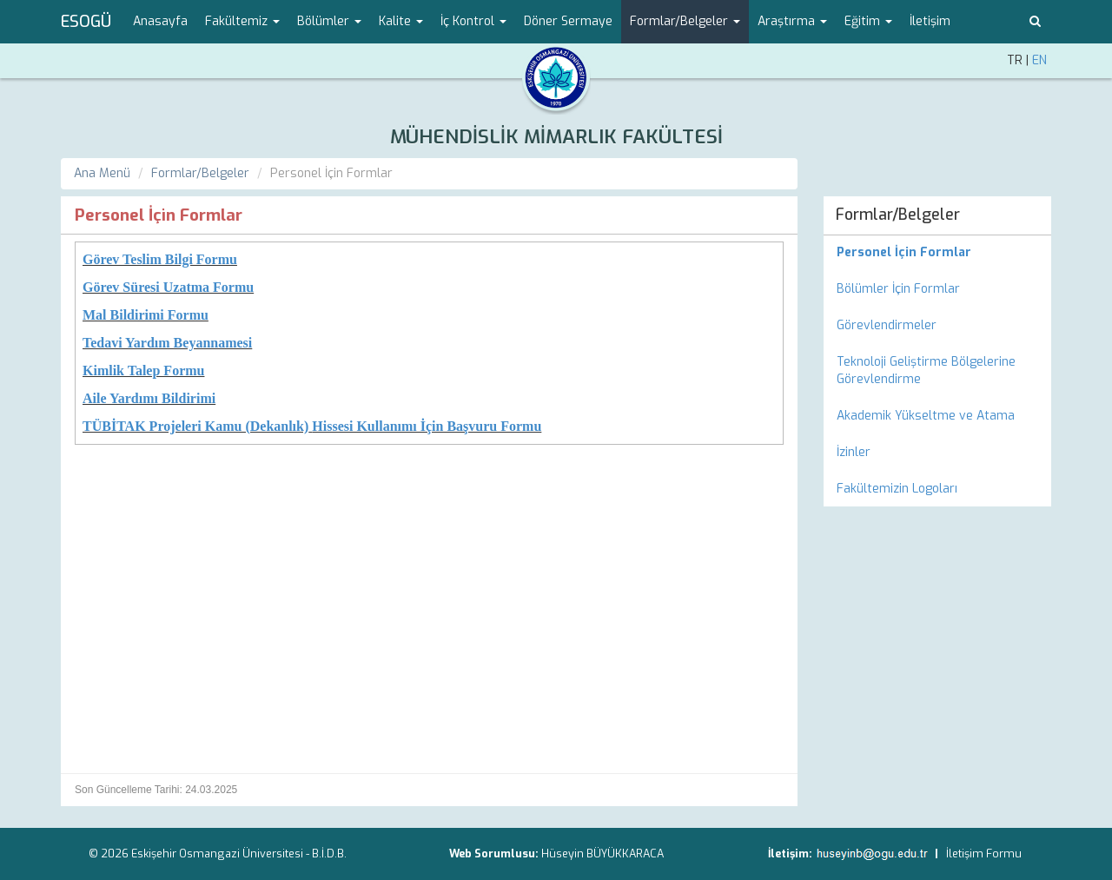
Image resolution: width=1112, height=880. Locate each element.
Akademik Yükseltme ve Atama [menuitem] (926, 415)
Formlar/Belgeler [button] (685, 21)
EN (1039, 60)
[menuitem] (938, 252)
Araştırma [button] (792, 21)
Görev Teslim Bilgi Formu (160, 259)
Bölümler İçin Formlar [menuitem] (898, 289)
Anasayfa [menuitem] (160, 21)
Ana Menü (102, 173)
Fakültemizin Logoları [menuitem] (897, 488)
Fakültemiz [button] (242, 21)
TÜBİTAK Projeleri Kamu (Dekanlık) (195, 426)
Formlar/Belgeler (200, 173)
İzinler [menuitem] (853, 452)
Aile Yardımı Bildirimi (149, 398)
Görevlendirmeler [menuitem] (887, 325)
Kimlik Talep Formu (143, 370)
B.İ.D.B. (329, 853)
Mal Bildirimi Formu (145, 315)
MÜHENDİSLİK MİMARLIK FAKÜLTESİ (556, 136)
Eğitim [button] (868, 21)
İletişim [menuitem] (930, 21)
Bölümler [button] (329, 21)
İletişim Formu (984, 853)
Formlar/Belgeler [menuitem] (898, 214)
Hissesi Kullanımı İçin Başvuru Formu (426, 426)
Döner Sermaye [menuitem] (568, 21)
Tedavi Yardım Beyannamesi (167, 342)
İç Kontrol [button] (473, 21)
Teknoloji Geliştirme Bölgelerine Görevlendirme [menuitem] (926, 370)
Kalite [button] (401, 21)
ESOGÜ (86, 21)
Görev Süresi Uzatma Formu (168, 287)
